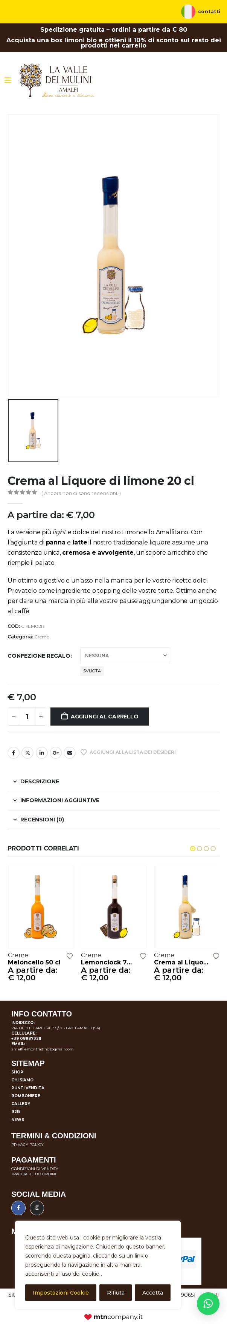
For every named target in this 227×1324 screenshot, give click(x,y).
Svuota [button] (92, 671)
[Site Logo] (57, 80)
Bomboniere (25, 1095)
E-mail (70, 753)
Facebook (14, 753)
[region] (98, 1265)
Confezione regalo (39, 655)
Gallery (20, 1103)
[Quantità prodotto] (27, 716)
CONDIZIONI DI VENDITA (34, 1168)
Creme (41, 637)
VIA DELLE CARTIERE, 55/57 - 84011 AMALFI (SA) (55, 1028)
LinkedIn (42, 753)
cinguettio (27, 753)
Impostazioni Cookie (61, 1292)
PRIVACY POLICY (27, 1144)
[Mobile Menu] (8, 80)
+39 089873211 (26, 1038)
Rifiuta (116, 1292)
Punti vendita (27, 1088)
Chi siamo (22, 1080)
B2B (15, 1111)
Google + (56, 753)
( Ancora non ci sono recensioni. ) (81, 493)
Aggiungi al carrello (105, 716)
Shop (17, 1072)
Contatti (209, 11)
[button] (192, 848)
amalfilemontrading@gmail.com (42, 1049)
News (17, 1119)
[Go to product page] (40, 906)
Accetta (152, 1292)
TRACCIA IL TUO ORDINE (34, 1174)
